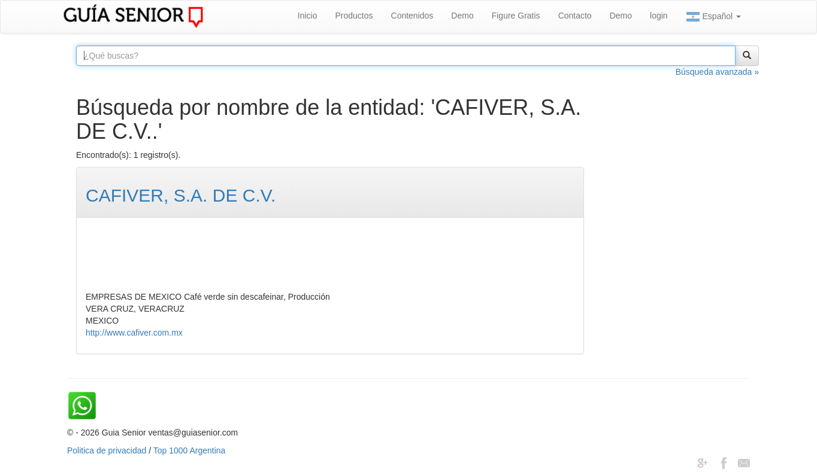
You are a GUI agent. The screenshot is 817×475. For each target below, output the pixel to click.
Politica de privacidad (106, 450)
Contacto (575, 15)
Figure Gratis (516, 15)
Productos (354, 15)
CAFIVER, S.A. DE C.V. (181, 195)
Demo (462, 15)
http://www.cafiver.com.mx (134, 332)
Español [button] (713, 17)
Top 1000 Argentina (189, 450)
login (659, 15)
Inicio (307, 15)
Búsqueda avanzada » (717, 72)
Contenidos (412, 15)
